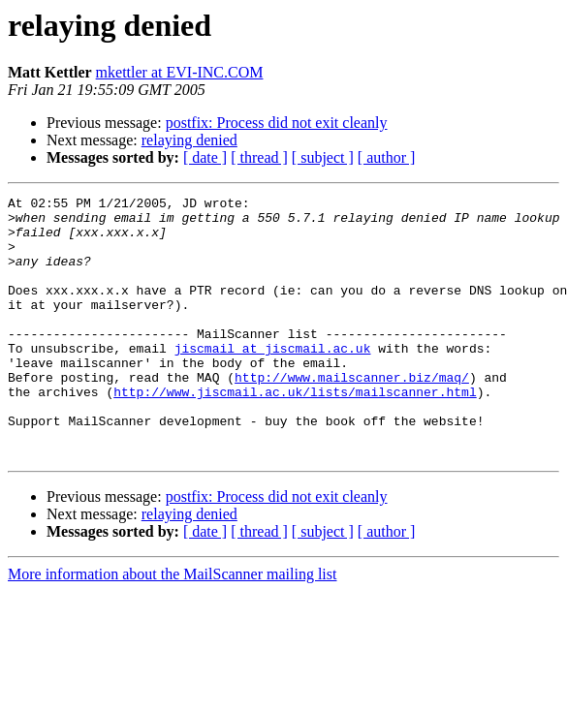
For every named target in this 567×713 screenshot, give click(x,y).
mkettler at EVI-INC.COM (180, 72)
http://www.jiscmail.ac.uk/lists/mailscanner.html (294, 432)
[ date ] (205, 157)
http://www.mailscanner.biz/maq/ (352, 414)
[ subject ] (323, 157)
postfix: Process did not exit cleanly (277, 122)
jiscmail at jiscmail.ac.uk (272, 379)
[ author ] (387, 157)
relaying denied (189, 140)
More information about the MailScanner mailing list (172, 626)
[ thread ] (259, 157)
